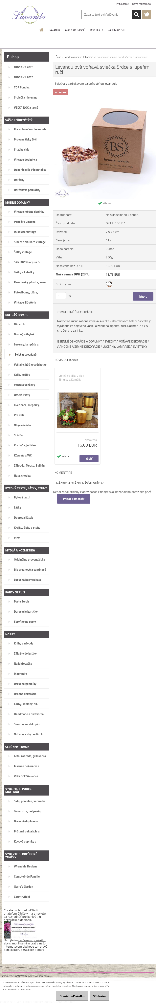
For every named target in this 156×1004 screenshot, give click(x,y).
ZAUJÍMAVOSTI (116, 30)
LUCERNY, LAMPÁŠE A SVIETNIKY (125, 346)
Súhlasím (98, 996)
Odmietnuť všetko (67, 996)
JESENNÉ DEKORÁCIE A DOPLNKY (79, 341)
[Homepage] (41, 29)
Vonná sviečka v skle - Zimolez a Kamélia (72, 378)
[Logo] (29, 15)
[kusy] (61, 295)
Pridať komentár (74, 498)
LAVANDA (54, 30)
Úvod (58, 57)
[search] (136, 14)
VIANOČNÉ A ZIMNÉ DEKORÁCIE (78, 346)
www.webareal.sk (38, 976)
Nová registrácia (141, 4)
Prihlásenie (122, 4)
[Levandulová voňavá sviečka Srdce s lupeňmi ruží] (104, 98)
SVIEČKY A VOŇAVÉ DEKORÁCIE (125, 341)
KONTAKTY (96, 30)
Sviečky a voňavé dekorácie (78, 57)
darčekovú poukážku (32, 940)
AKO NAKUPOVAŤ (75, 30)
